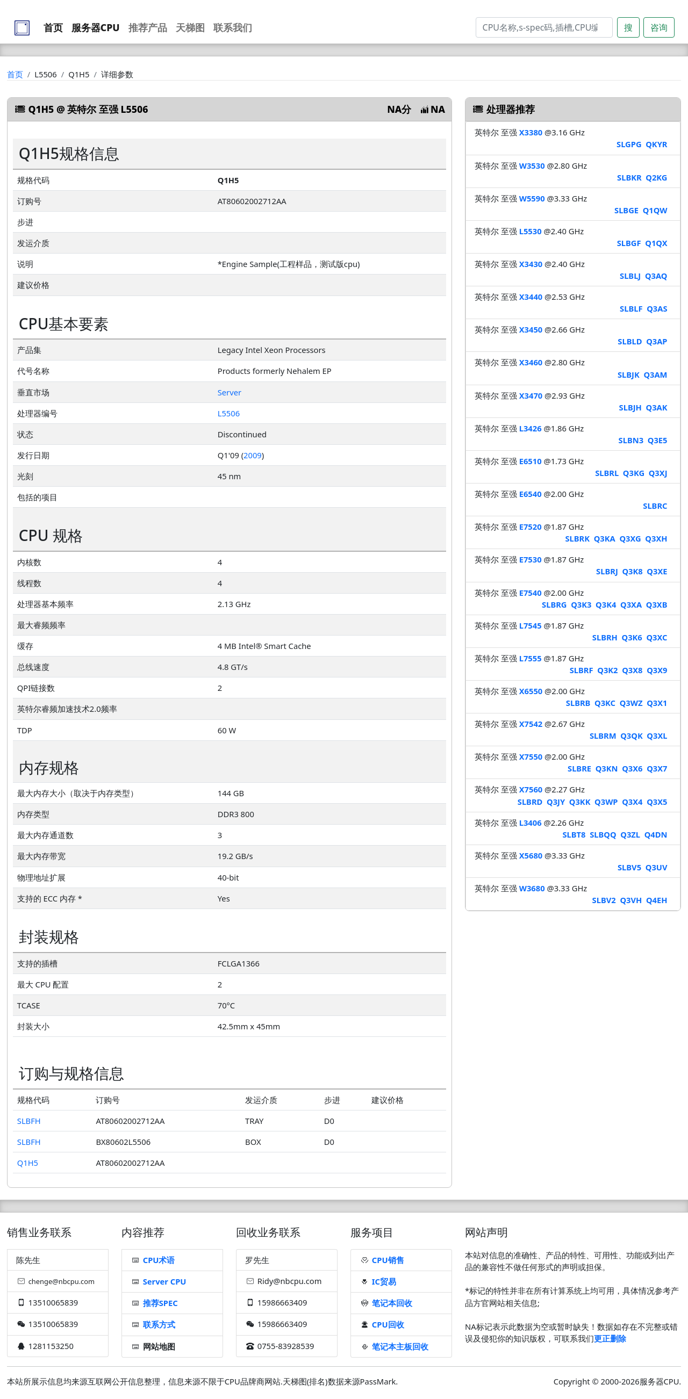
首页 (53, 27)
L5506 (229, 413)
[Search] (544, 27)
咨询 (659, 27)
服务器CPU (95, 27)
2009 (252, 455)
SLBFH (29, 1120)
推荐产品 (147, 27)
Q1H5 (27, 1162)
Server (229, 392)
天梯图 (190, 27)
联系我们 (232, 27)
